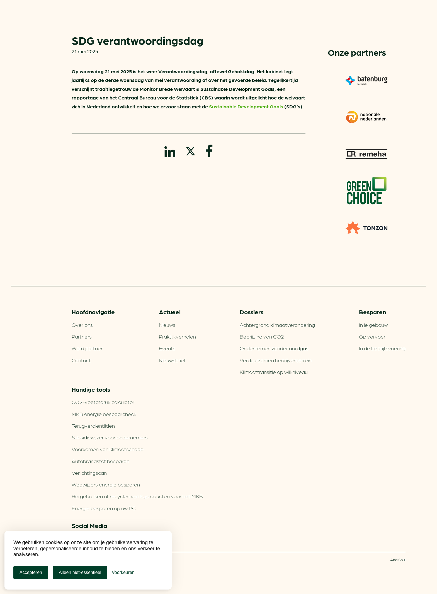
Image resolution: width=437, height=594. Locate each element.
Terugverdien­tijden (93, 425)
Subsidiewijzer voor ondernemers (110, 437)
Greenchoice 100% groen (367, 191)
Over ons (82, 325)
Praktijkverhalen (177, 336)
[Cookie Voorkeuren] (123, 572)
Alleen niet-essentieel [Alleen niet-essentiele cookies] (80, 572)
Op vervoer (372, 336)
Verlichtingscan (89, 472)
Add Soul (398, 559)
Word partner (87, 348)
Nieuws (167, 325)
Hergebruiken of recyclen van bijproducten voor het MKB (137, 496)
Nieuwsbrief (172, 360)
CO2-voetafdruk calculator (103, 402)
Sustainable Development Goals (246, 106)
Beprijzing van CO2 (262, 336)
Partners (82, 336)
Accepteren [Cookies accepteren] (31, 572)
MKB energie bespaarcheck (104, 414)
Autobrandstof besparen (100, 461)
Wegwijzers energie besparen (106, 484)
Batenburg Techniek (366, 80)
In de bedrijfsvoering (382, 348)
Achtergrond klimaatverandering (277, 325)
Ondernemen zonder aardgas (274, 348)
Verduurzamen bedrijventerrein (276, 360)
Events (167, 348)
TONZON (366, 227)
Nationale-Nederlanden (366, 117)
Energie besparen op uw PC (104, 508)
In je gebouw (373, 325)
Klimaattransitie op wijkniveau (274, 372)
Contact (81, 360)
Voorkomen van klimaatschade (108, 449)
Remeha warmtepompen (366, 154)
